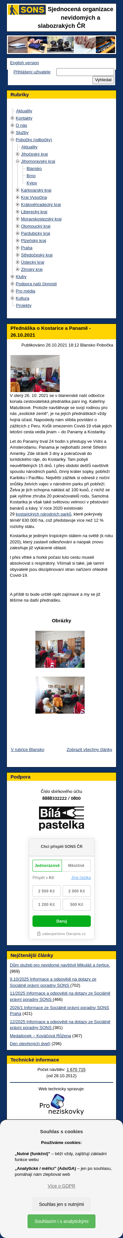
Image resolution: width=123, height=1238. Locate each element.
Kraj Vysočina (34, 197)
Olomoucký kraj (36, 226)
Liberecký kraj (34, 211)
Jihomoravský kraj (38, 161)
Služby (22, 132)
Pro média (25, 291)
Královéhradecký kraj (41, 204)
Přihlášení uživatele (32, 71)
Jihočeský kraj (34, 154)
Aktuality (24, 110)
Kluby (21, 276)
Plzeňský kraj (33, 240)
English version (24, 62)
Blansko (34, 168)
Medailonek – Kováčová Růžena (40, 1035)
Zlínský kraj (32, 269)
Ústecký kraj (32, 262)
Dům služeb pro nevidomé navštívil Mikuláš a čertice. (60, 965)
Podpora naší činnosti (36, 283)
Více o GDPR (61, 1186)
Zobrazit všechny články (89, 749)
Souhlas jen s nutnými (61, 1204)
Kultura (22, 298)
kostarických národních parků (43, 514)
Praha (26, 247)
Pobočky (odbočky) (34, 139)
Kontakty (24, 118)
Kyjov (32, 182)
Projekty (23, 305)
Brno (31, 175)
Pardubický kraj (35, 233)
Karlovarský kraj (36, 190)
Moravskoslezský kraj (41, 218)
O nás (21, 125)
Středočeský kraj (36, 255)
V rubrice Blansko (27, 749)
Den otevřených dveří (30, 1043)
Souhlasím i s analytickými (61, 1221)
